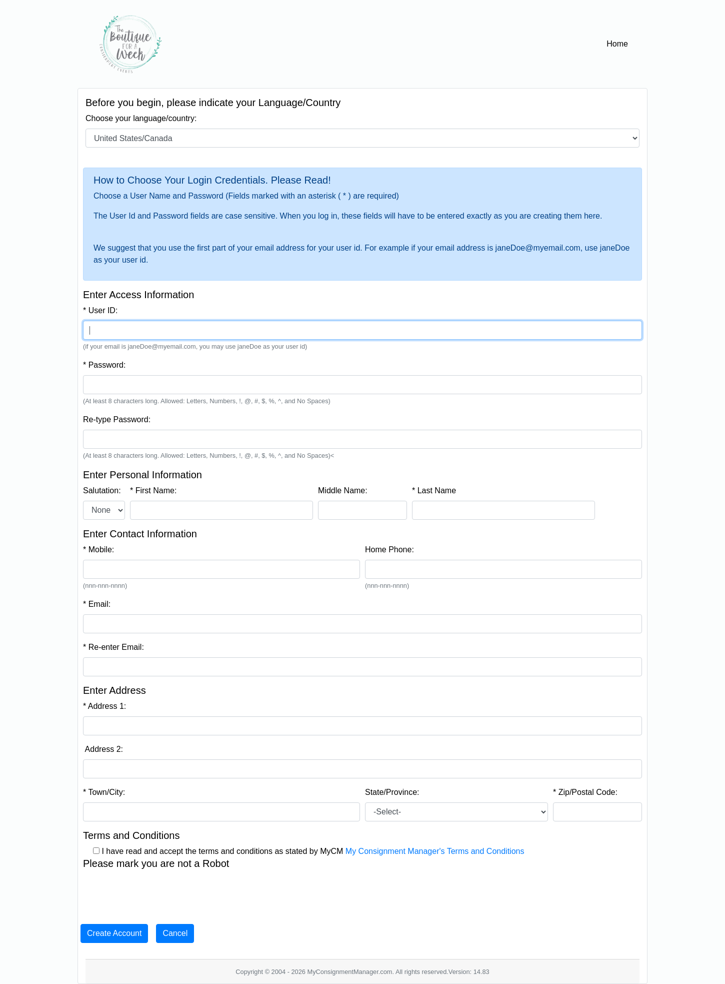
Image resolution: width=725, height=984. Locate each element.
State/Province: (392, 792)
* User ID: (100, 310)
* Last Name (434, 490)
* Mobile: (98, 549)
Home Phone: (389, 549)
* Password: (104, 365)
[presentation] (159, 892)
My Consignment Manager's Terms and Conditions (435, 851)
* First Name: (153, 490)
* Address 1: (104, 706)
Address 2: (103, 749)
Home (619, 43)
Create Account (114, 933)
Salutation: (102, 490)
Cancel (175, 933)
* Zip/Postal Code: (585, 792)
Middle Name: (343, 490)
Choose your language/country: (141, 118)
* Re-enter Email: (113, 647)
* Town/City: (104, 792)
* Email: (96, 604)
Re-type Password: (116, 419)
